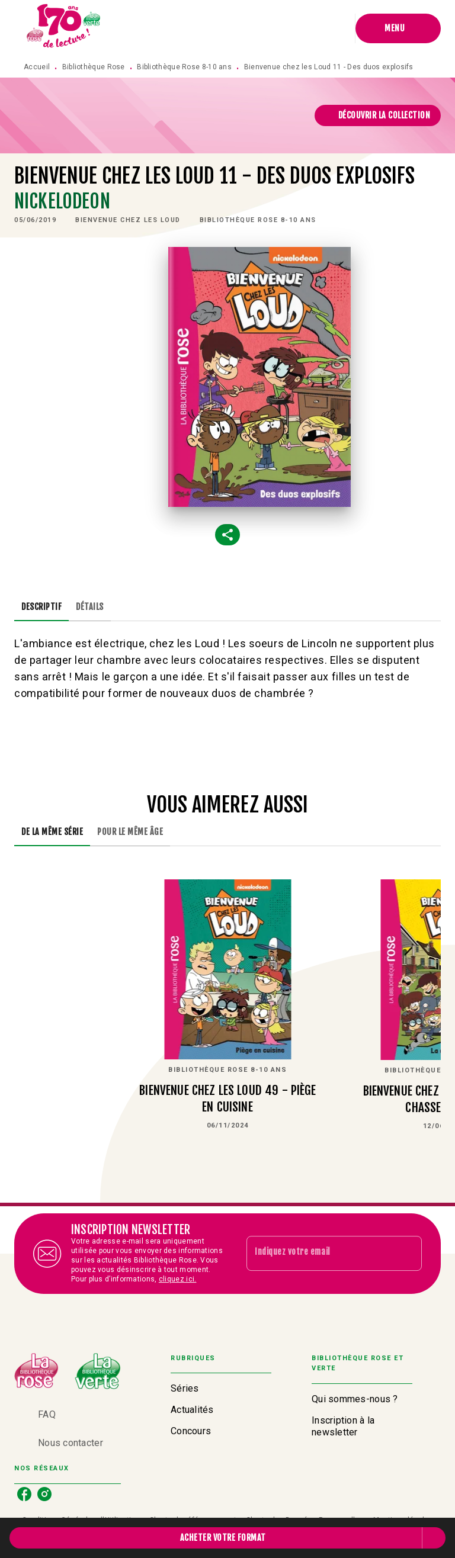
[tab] (41, 607)
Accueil (37, 67)
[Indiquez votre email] (319, 1253)
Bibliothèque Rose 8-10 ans (184, 67)
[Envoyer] (407, 1253)
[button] (378, 115)
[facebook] (24, 1494)
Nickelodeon (62, 201)
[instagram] (44, 1494)
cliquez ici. (178, 1279)
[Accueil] (64, 28)
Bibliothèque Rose (93, 67)
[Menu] (398, 28)
